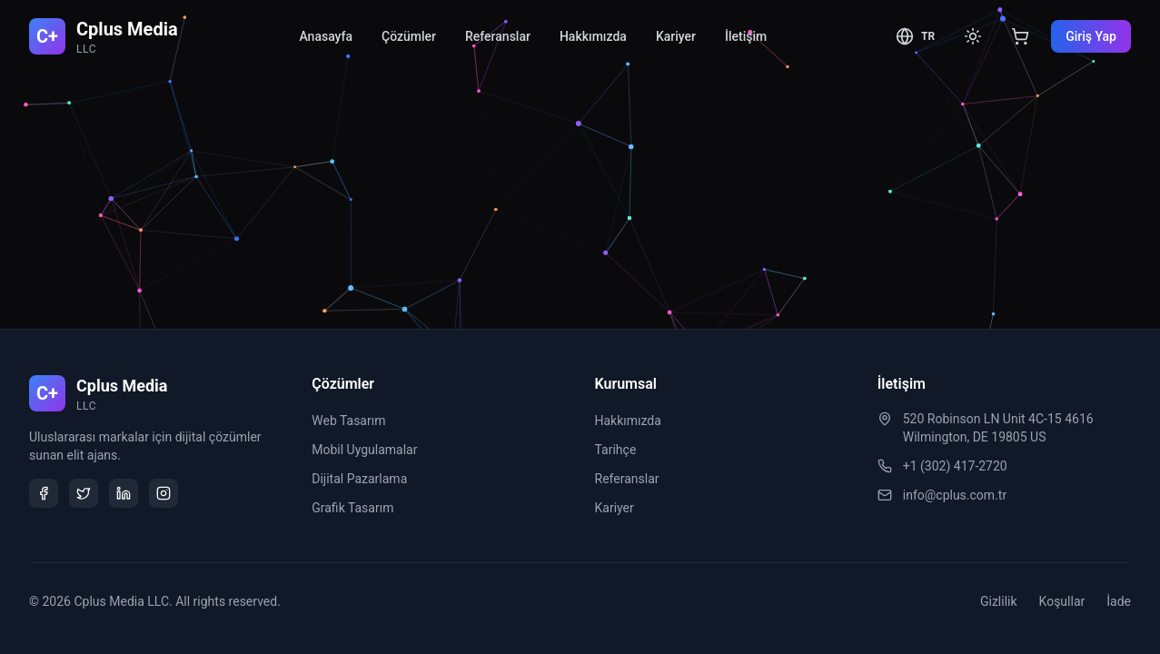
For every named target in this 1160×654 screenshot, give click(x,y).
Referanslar (497, 36)
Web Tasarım (348, 420)
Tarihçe (616, 449)
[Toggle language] (915, 36)
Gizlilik (998, 601)
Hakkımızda (593, 36)
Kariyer (676, 36)
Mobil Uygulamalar (364, 449)
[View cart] (1020, 36)
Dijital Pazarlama (359, 478)
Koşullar (1062, 601)
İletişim (746, 36)
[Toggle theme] (973, 36)
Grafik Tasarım (352, 507)
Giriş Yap (1091, 36)
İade (1118, 601)
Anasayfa (325, 36)
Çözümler (409, 36)
